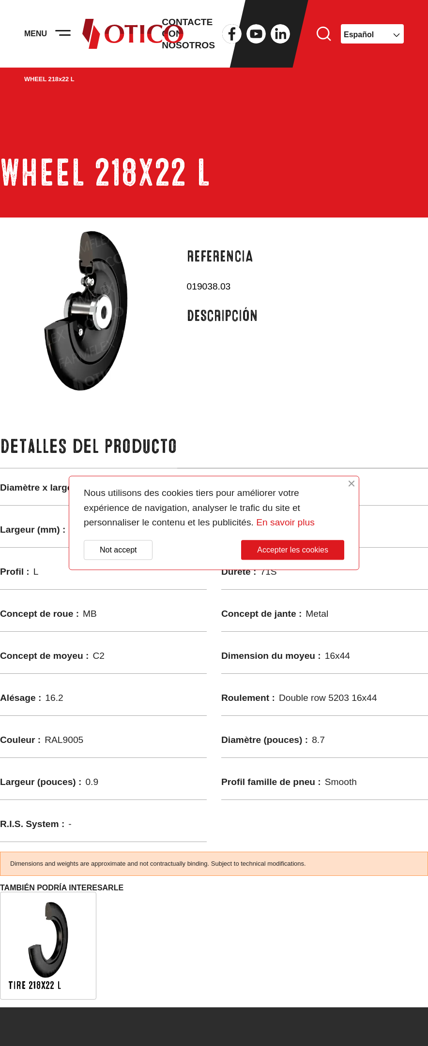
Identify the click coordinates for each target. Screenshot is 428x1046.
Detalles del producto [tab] (88, 446)
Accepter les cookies (292, 550)
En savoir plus (285, 523)
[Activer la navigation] (63, 34)
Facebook (232, 34)
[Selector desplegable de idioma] (372, 34)
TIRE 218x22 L (34, 985)
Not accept (118, 550)
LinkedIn (280, 34)
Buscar (324, 34)
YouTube (256, 34)
